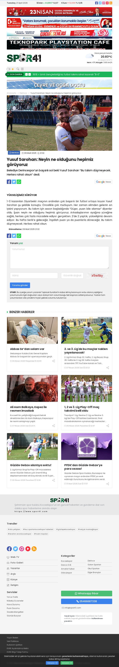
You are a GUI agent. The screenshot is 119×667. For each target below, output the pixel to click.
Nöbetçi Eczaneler (15, 600)
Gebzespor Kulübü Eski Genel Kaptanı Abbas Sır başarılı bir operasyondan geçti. (31, 355)
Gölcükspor (66, 572)
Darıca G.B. (66, 565)
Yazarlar (13, 568)
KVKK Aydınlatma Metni (18, 648)
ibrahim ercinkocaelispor (19, 534)
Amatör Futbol (67, 568)
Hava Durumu (13, 604)
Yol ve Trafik (12, 597)
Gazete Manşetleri (15, 612)
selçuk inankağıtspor (88, 529)
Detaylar (52, 663)
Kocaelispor (66, 561)
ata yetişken (14, 529)
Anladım (67, 663)
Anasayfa (11, 93)
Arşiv (11, 573)
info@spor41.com (73, 607)
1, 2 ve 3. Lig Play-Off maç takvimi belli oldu (81, 409)
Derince (23, 93)
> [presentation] (29, 74)
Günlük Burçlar (14, 615)
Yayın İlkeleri (12, 637)
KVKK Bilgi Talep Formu (17, 652)
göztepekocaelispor (65, 529)
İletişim (12, 585)
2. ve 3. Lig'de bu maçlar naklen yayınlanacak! (86, 350)
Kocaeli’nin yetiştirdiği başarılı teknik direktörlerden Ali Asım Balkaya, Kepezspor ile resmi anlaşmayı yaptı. (31, 418)
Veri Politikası (13, 641)
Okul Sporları (93, 568)
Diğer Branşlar (94, 572)
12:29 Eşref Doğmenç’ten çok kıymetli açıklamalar (61, 74)
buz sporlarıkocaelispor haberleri (38, 529)
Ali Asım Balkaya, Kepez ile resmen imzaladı (28, 409)
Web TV (13, 557)
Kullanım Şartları (14, 644)
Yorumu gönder (20, 285)
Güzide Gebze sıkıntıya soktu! (30, 465)
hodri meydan (41, 534)
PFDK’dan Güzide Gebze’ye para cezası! (83, 467)
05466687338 (87, 601)
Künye (12, 579)
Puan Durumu (13, 608)
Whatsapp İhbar (86, 593)
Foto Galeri (15, 562)
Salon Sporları (94, 564)
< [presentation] (26, 74)
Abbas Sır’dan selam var (27, 349)
